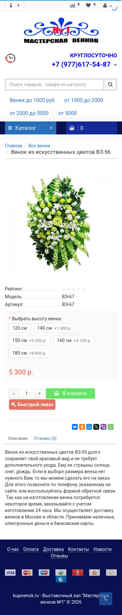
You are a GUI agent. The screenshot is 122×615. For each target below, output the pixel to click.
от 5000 (67, 113)
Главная (13, 145)
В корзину (70, 393)
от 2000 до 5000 (29, 113)
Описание (18, 438)
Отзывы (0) (45, 438)
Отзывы (59, 555)
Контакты (78, 549)
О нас (13, 549)
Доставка (53, 549)
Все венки (39, 145)
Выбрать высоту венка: (37, 318)
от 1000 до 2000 (83, 100)
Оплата (31, 549)
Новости (102, 549)
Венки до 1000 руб (32, 100)
